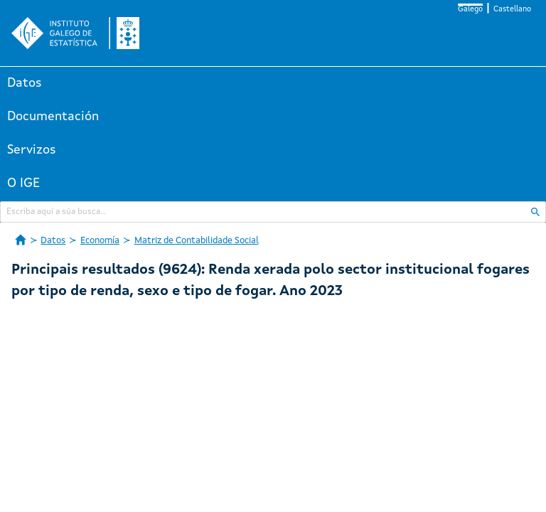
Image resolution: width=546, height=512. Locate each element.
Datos (24, 83)
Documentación (53, 116)
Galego (470, 10)
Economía (99, 240)
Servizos (31, 150)
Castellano (512, 10)
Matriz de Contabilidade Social (196, 240)
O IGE (23, 183)
